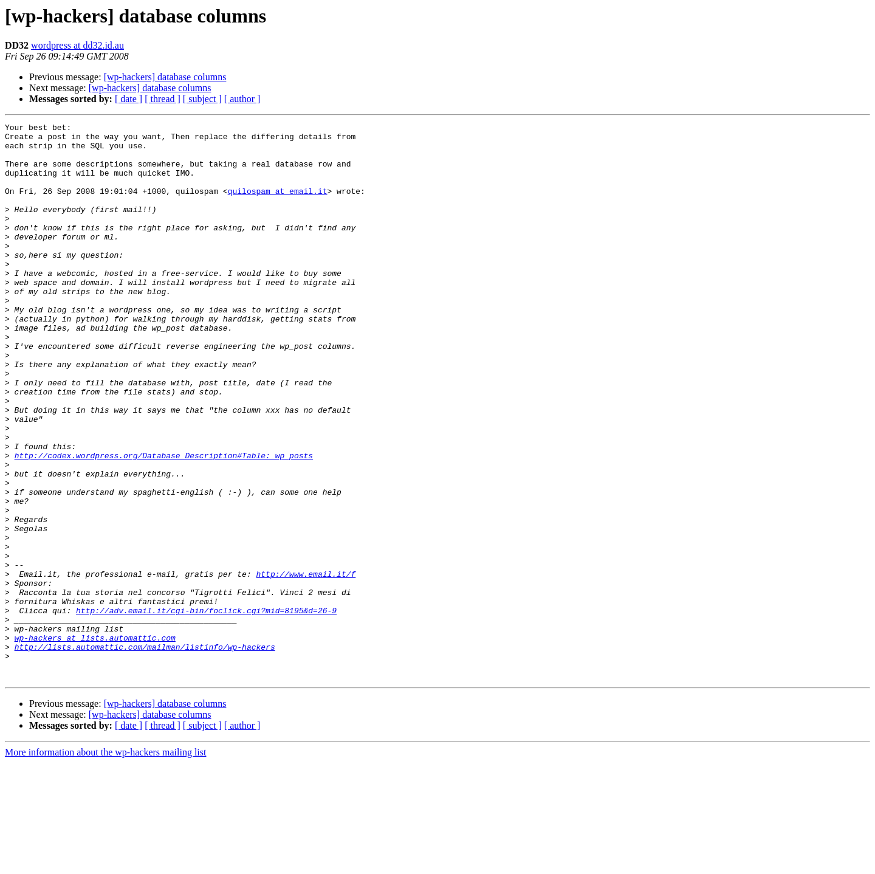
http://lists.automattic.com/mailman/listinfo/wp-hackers (145, 752)
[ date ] (128, 99)
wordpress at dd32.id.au (77, 45)
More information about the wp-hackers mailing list (105, 863)
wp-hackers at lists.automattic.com (95, 741)
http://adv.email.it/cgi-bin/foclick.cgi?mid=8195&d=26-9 (206, 708)
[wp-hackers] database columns (165, 77)
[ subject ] (202, 99)
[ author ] (242, 99)
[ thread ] (162, 99)
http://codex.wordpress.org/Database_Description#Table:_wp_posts (164, 522)
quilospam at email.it (278, 205)
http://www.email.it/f (305, 664)
